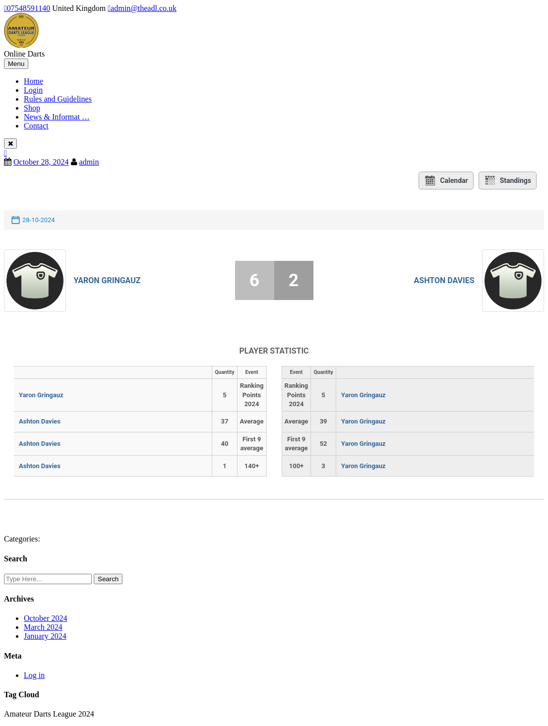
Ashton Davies (444, 280)
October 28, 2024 (41, 162)
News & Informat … (57, 117)
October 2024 (45, 618)
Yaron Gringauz (106, 280)
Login (33, 90)
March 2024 (43, 627)
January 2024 (45, 636)
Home (33, 81)
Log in (34, 675)
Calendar (446, 180)
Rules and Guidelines (58, 99)
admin (89, 162)
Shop (32, 108)
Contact (36, 125)
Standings (507, 180)
